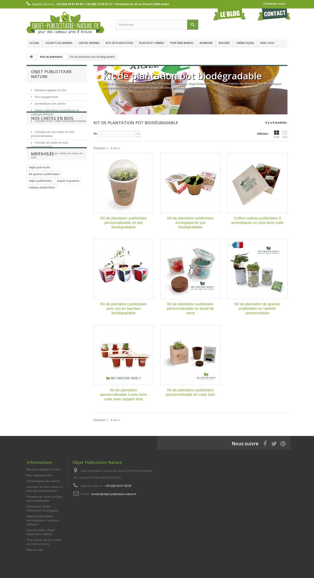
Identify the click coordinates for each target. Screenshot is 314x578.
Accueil (34, 43)
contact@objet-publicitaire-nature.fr (113, 494)
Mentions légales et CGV (50, 88)
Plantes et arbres (151, 43)
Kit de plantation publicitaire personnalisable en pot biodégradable (123, 222)
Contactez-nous (274, 3)
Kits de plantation (119, 43)
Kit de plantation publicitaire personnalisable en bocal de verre (190, 308)
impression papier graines (47, 257)
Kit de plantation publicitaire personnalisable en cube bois (190, 392)
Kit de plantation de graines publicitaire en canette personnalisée (257, 308)
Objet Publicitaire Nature (51, 74)
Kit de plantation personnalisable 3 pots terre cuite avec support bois (123, 394)
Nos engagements (46, 95)
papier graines (39, 244)
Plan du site (35, 549)
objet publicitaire (40, 217)
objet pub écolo (39, 203)
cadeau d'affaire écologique (48, 250)
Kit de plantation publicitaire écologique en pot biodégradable (190, 222)
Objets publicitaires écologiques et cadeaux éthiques (43, 520)
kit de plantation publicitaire (48, 237)
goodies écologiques (43, 230)
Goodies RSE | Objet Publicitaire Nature (60, 119)
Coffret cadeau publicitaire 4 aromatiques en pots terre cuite (257, 220)
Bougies (224, 43)
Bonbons (206, 43)
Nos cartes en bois (52, 136)
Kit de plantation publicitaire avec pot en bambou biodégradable (123, 308)
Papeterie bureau (182, 43)
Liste (284, 134)
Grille (276, 134)
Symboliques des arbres (50, 101)
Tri (95, 133)
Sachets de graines (58, 43)
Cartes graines (89, 43)
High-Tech (267, 43)
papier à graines (68, 217)
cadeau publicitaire (42, 223)
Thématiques (245, 43)
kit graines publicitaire (44, 210)
